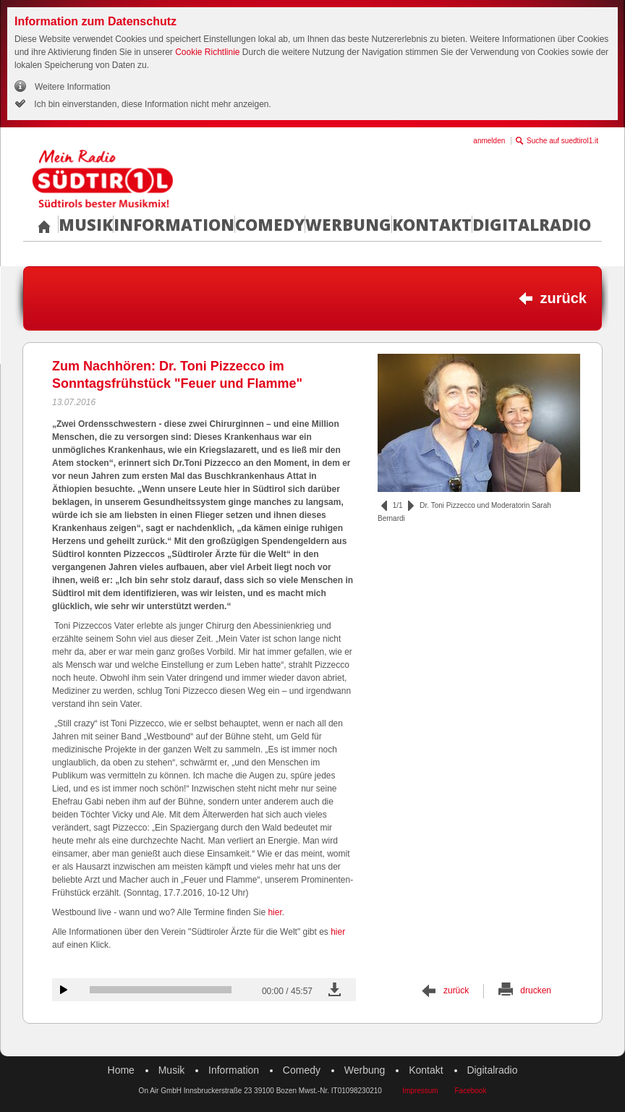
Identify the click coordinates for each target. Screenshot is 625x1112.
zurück (563, 298)
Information (174, 224)
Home (121, 1070)
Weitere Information (73, 87)
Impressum (420, 1091)
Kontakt (432, 224)
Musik (86, 224)
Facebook (470, 1091)
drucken (535, 990)
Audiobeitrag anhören (63, 989)
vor (410, 505)
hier (274, 912)
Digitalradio (531, 224)
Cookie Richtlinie (207, 52)
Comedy (270, 224)
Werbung (348, 224)
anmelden (489, 141)
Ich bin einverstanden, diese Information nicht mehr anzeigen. (151, 104)
